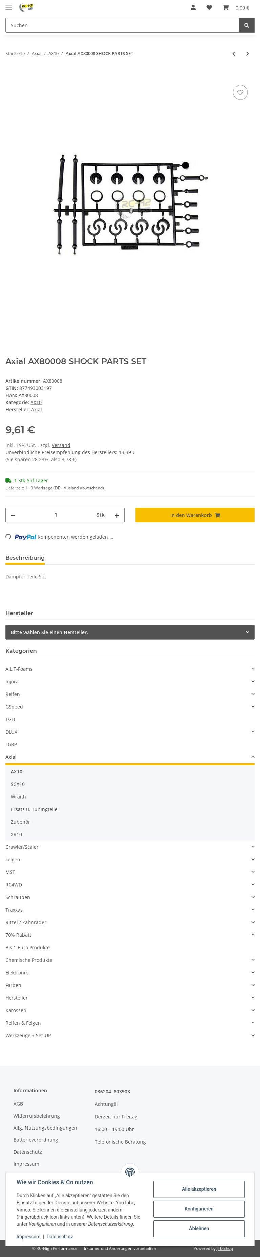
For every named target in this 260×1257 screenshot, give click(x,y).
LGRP (11, 744)
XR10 (16, 834)
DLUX (11, 732)
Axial (11, 757)
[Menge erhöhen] (116, 515)
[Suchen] (122, 25)
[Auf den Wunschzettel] (240, 92)
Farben (13, 985)
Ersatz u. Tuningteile (34, 809)
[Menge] (56, 515)
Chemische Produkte (28, 960)
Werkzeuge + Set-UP (28, 1035)
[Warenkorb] (236, 7)
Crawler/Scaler (22, 847)
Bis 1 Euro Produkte (27, 947)
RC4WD (13, 884)
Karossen (15, 1010)
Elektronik (16, 972)
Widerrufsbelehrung (37, 1116)
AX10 (36, 402)
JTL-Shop (225, 1248)
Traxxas (14, 909)
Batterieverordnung (36, 1139)
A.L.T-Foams (18, 669)
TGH (10, 719)
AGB (18, 1103)
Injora (12, 681)
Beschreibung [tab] (25, 558)
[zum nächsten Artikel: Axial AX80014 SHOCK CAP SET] (248, 53)
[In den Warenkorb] (10, 75)
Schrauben (17, 897)
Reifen (12, 694)
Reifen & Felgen (23, 1023)
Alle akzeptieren (199, 1189)
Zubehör (20, 822)
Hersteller (16, 997)
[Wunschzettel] (209, 7)
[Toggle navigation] (8, 4)
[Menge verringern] (13, 515)
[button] (193, 7)
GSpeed (14, 706)
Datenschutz (28, 1152)
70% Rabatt (18, 935)
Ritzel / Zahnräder (25, 922)
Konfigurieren (199, 1208)
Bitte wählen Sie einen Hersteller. (49, 632)
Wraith (18, 796)
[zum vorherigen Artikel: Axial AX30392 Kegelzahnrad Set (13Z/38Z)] (234, 53)
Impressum (26, 1164)
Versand (61, 445)
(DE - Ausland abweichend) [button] (78, 488)
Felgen (12, 859)
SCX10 (18, 784)
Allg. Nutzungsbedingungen (45, 1128)
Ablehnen (199, 1228)
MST (10, 872)
